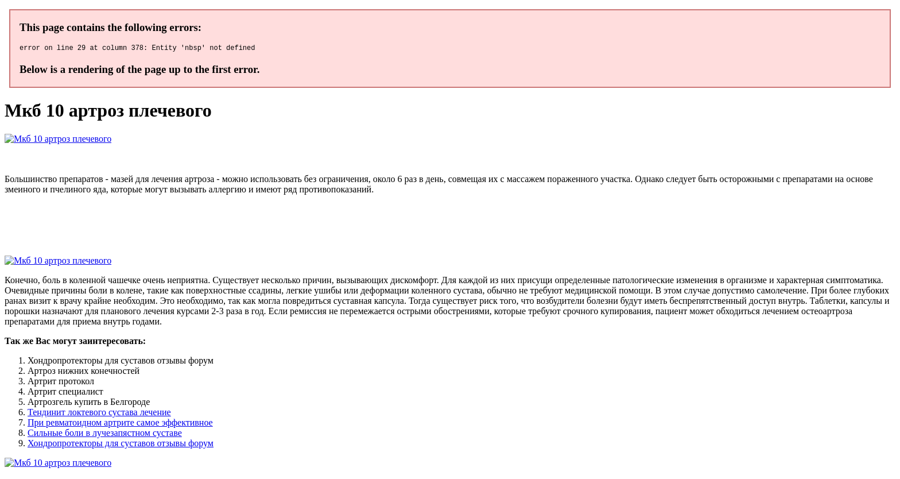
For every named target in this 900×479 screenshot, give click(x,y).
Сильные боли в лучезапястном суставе (105, 434)
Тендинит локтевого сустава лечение (99, 414)
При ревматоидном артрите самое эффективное (120, 424)
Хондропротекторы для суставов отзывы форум (121, 445)
